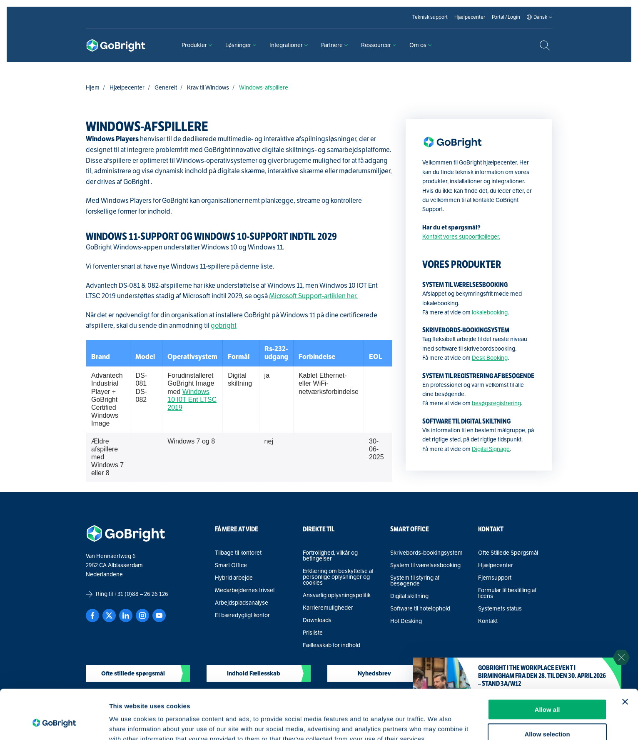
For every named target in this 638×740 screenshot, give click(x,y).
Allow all (547, 666)
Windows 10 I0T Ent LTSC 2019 (192, 399)
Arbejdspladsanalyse (241, 603)
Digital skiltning (409, 596)
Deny (547, 715)
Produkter (197, 45)
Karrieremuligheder (328, 608)
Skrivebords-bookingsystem (426, 553)
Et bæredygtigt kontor (242, 615)
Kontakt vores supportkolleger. (461, 236)
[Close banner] (625, 659)
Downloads (317, 620)
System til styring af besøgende (414, 581)
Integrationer (288, 45)
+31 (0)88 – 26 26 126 (141, 594)
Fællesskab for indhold (331, 645)
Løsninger (240, 45)
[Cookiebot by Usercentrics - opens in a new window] (53, 724)
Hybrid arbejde (234, 578)
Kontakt (488, 621)
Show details (437, 723)
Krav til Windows (208, 87)
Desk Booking (490, 357)
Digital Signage (491, 449)
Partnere (334, 45)
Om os (420, 45)
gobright (224, 325)
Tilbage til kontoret (238, 553)
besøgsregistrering (496, 403)
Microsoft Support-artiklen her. (313, 296)
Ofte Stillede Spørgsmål (508, 553)
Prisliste (313, 633)
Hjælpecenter (127, 87)
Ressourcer (378, 45)
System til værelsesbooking (425, 565)
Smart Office (231, 565)
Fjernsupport (494, 578)
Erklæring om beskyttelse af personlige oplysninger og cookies (338, 577)
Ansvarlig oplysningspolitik (337, 595)
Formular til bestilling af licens (507, 593)
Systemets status (500, 609)
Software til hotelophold (420, 609)
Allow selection (547, 691)
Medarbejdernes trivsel (244, 590)
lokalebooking (490, 312)
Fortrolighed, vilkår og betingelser (330, 556)
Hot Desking (406, 621)
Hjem (93, 87)
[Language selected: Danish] (540, 17)
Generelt (166, 87)
